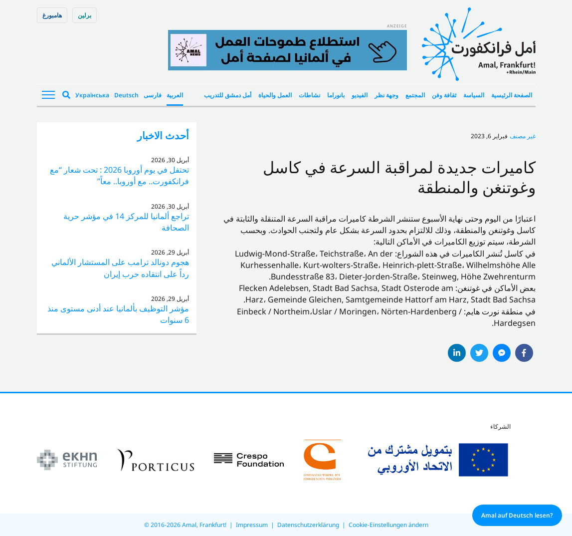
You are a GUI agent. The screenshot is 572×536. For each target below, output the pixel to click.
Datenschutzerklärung (308, 525)
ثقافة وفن (444, 95)
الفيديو (360, 95)
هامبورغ (52, 15)
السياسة (473, 95)
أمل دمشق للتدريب (227, 95)
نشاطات (309, 95)
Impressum (252, 525)
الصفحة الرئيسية (511, 95)
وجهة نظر (386, 95)
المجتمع (415, 95)
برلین (84, 15)
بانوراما (336, 95)
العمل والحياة (275, 95)
